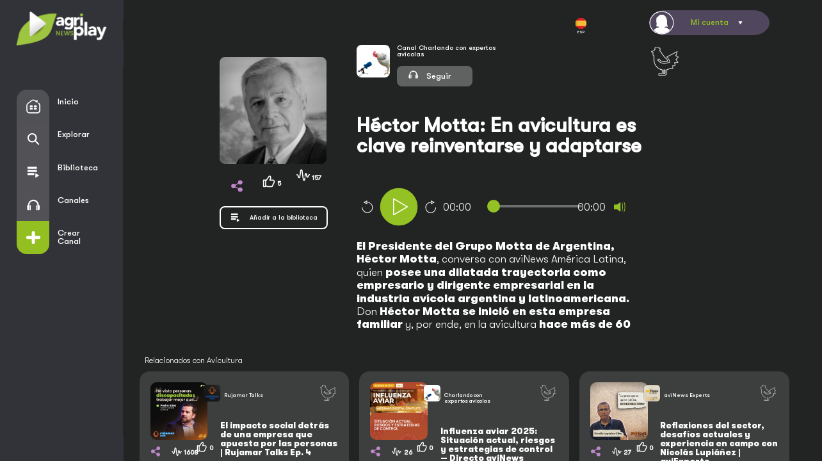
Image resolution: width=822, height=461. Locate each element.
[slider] (537, 206)
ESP (581, 26)
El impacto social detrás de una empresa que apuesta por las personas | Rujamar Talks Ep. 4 (278, 439)
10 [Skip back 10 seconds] (366, 206)
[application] (517, 208)
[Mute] (619, 206)
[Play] (399, 207)
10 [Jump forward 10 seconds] (430, 206)
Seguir (429, 75)
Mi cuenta (710, 22)
